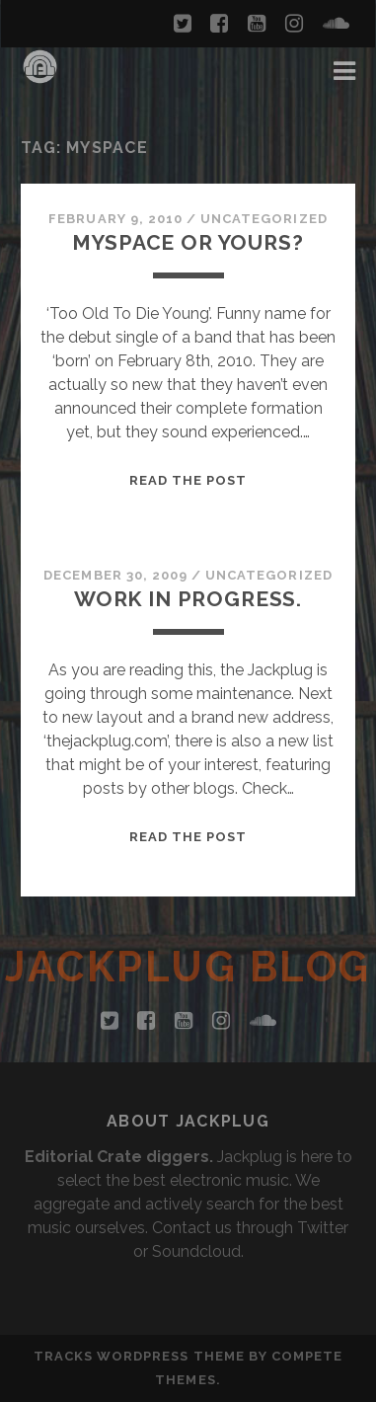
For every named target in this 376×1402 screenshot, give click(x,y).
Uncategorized (264, 218)
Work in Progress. (188, 598)
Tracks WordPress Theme (139, 1356)
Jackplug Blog (188, 967)
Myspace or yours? (187, 242)
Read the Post (188, 480)
